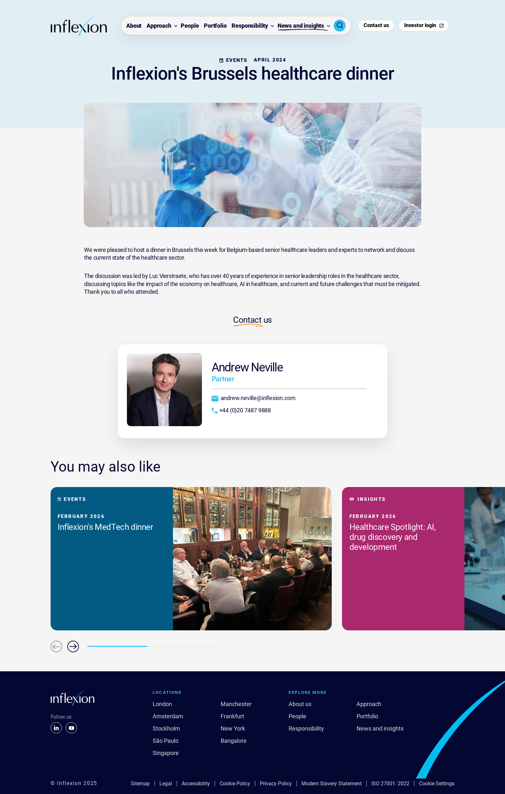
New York (233, 728)
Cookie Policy (235, 783)
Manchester (236, 704)
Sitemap (140, 783)
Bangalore (234, 740)
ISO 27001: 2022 (390, 783)
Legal (165, 783)
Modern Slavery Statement (331, 783)
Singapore (166, 753)
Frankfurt (232, 716)
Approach (159, 26)
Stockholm (166, 728)
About (133, 26)
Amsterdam (168, 716)
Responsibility (250, 26)
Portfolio (215, 26)
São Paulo (165, 740)
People (190, 26)
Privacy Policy (276, 783)
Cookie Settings (436, 783)
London (162, 704)
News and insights (301, 26)
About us (300, 704)
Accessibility (196, 783)
